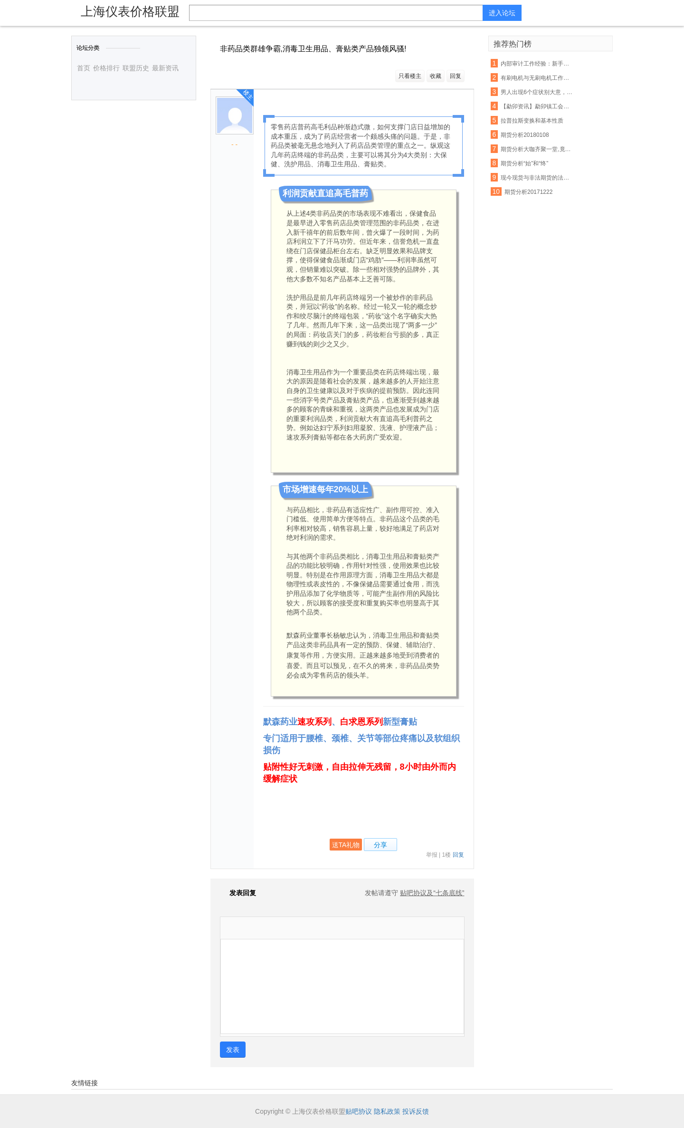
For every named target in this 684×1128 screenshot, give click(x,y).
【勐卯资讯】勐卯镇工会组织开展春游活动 (537, 106)
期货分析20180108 (525, 135)
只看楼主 (410, 76)
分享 (380, 845)
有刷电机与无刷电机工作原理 (537, 78)
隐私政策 (387, 1111)
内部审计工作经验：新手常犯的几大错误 (537, 63)
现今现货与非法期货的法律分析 (537, 177)
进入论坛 (502, 13)
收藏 (435, 76)
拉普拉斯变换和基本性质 (532, 120)
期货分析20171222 (528, 192)
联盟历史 (136, 68)
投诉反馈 (415, 1111)
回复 (455, 76)
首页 (83, 68)
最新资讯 (165, 68)
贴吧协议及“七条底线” (432, 893)
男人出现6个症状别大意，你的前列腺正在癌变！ (537, 92)
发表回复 (238, 893)
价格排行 (106, 68)
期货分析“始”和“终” (524, 163)
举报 (431, 854)
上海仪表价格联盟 (130, 11)
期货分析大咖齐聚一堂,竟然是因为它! (537, 149)
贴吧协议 (358, 1111)
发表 (232, 1049)
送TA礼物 (346, 845)
